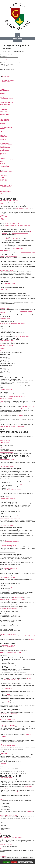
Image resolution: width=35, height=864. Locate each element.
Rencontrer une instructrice (5, 848)
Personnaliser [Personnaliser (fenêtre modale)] (21, 862)
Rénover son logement (5, 681)
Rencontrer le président (5, 250)
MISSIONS (2, 118)
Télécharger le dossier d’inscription (7, 466)
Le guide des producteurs (5, 717)
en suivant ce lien (17, 791)
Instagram (2, 218)
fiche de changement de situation (13, 342)
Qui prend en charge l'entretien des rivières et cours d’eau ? (12, 323)
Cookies (4, 78)
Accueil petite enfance (5, 147)
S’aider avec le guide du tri (5, 414)
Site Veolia (4, 285)
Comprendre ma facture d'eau (6, 270)
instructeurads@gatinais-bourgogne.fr (22, 853)
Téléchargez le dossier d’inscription (7, 577)
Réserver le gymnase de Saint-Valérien (8, 634)
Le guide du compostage (5, 744)
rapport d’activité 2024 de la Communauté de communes (17, 225)
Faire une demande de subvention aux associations (11, 228)
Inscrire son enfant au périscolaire (7, 459)
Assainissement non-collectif (6, 308)
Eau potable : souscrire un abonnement (8, 256)
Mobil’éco (2, 799)
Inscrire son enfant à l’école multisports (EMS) (10, 572)
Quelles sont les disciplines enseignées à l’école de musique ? (13, 599)
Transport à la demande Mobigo (7, 777)
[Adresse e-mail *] (9, 56)
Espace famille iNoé (4, 146)
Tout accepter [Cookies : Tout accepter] (6, 862)
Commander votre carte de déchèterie (8, 405)
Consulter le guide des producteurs (7, 645)
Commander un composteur (6, 389)
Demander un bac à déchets (6, 398)
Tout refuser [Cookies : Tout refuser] (13, 862)
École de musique (4, 165)
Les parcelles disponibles (5, 186)
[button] (17, 200)
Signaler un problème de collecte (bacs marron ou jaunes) (12, 426)
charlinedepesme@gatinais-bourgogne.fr (11, 587)
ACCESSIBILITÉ (3, 180)
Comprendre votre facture (5, 422)
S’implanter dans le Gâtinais (6, 185)
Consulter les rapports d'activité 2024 (8, 221)
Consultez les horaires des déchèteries (8, 350)
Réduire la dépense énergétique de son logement (10, 652)
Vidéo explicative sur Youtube (8, 283)
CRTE (1, 131)
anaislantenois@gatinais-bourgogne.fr (12, 568)
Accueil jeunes (3, 153)
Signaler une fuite (3, 289)
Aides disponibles (4, 433)
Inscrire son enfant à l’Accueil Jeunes (8, 545)
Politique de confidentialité (8, 75)
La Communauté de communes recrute (8, 447)
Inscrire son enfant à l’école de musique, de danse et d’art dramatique (14, 590)
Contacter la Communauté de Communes (9, 200)
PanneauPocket (3, 216)
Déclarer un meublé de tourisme (7, 710)
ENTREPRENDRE (3, 184)
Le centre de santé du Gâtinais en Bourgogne (9, 173)
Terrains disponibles (4, 442)
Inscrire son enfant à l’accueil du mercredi (9, 492)
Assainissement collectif (5, 318)
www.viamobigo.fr (28, 786)
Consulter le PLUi (3, 856)
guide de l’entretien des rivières (22, 336)
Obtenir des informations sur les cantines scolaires (11, 608)
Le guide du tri (3, 736)
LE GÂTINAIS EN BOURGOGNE (6, 88)
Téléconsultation (3, 763)
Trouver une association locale (6, 638)
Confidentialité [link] (29, 862)
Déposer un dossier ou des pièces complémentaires (11, 837)
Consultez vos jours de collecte (6, 345)
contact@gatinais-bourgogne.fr (22, 208)
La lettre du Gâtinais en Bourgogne (7, 725)
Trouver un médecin (4, 753)
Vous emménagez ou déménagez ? (7, 340)
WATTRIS (29, 678)
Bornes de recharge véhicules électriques (8, 815)
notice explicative (9, 236)
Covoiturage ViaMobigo (5, 788)
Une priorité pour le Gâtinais (6, 171)
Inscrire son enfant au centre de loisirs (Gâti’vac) (10, 518)
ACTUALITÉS (3, 189)
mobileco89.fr (30, 811)
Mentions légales (6, 76)
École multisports (4, 154)
